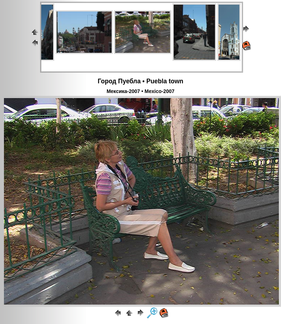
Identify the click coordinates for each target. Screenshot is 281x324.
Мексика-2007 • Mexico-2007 (140, 91)
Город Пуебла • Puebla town (140, 81)
